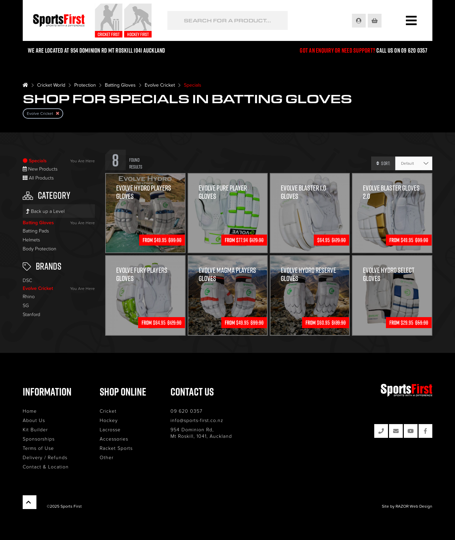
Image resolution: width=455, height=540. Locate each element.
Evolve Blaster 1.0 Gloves (303, 192)
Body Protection (39, 248)
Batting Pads (36, 230)
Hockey (109, 420)
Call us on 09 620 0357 (401, 50)
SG (26, 305)
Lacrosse (110, 429)
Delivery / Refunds (45, 457)
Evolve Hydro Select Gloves (388, 274)
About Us (34, 420)
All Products (38, 177)
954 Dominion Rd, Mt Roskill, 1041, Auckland (201, 432)
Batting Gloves (120, 85)
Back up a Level (45, 211)
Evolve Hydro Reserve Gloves (308, 274)
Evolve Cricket (160, 85)
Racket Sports (116, 448)
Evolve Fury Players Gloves (141, 274)
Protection (85, 85)
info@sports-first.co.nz (196, 420)
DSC (27, 280)
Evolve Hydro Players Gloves (143, 192)
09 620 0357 (186, 411)
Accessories (114, 438)
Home (30, 411)
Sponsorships (39, 438)
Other (106, 457)
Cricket (108, 411)
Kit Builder (35, 429)
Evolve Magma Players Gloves (227, 274)
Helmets (31, 239)
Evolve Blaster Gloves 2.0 (391, 192)
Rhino (29, 296)
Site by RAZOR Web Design (407, 506)
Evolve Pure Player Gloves (223, 192)
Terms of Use (38, 448)
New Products (40, 168)
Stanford (31, 314)
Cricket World (51, 85)
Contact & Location (46, 466)
